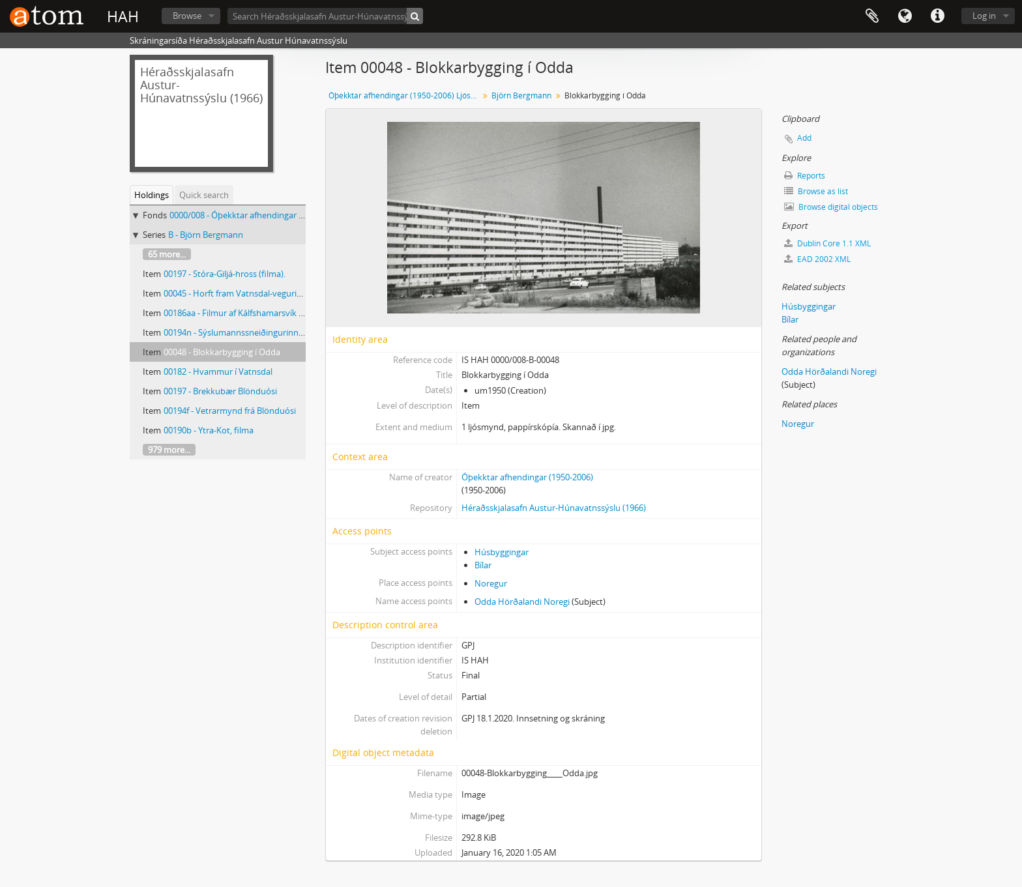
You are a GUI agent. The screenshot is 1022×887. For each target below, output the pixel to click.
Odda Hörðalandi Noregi (522, 601)
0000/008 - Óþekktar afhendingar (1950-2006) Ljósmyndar (280, 215)
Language (904, 16)
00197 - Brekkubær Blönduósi (220, 391)
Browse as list (816, 191)
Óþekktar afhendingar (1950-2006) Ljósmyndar (405, 95)
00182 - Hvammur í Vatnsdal (218, 371)
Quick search (204, 195)
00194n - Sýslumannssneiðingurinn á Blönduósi (255, 332)
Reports (804, 175)
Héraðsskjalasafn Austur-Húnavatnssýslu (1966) (553, 508)
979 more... (169, 450)
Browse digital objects (831, 206)
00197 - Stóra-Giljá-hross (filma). (224, 274)
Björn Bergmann (521, 95)
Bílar (482, 565)
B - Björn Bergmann (205, 234)
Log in (984, 16)
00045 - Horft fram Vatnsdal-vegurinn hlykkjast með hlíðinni (279, 293)
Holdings (151, 195)
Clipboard (872, 16)
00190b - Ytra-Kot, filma (209, 430)
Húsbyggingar (501, 552)
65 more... (167, 254)
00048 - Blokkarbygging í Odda (222, 352)
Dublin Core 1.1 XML (827, 243)
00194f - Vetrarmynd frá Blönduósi (230, 410)
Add (804, 137)
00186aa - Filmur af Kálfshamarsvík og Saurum (252, 313)
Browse (187, 16)
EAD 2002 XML (817, 259)
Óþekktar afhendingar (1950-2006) (527, 477)
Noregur (490, 583)
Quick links (937, 16)
